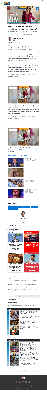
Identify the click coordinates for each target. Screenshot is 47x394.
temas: (9, 205)
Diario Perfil (6, 386)
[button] (38, 52)
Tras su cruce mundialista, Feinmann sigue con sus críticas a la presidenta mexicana (30, 160)
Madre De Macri (26, 206)
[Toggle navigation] (2, 3)
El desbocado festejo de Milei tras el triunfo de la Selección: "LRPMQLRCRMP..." (31, 191)
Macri (10, 206)
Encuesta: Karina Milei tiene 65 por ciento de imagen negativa (30, 170)
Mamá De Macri (34, 206)
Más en (14, 230)
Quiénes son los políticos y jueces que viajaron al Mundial (30, 180)
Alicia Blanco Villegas (17, 206)
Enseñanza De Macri (13, 208)
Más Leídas (10, 309)
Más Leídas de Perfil (13, 340)
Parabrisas (41, 386)
